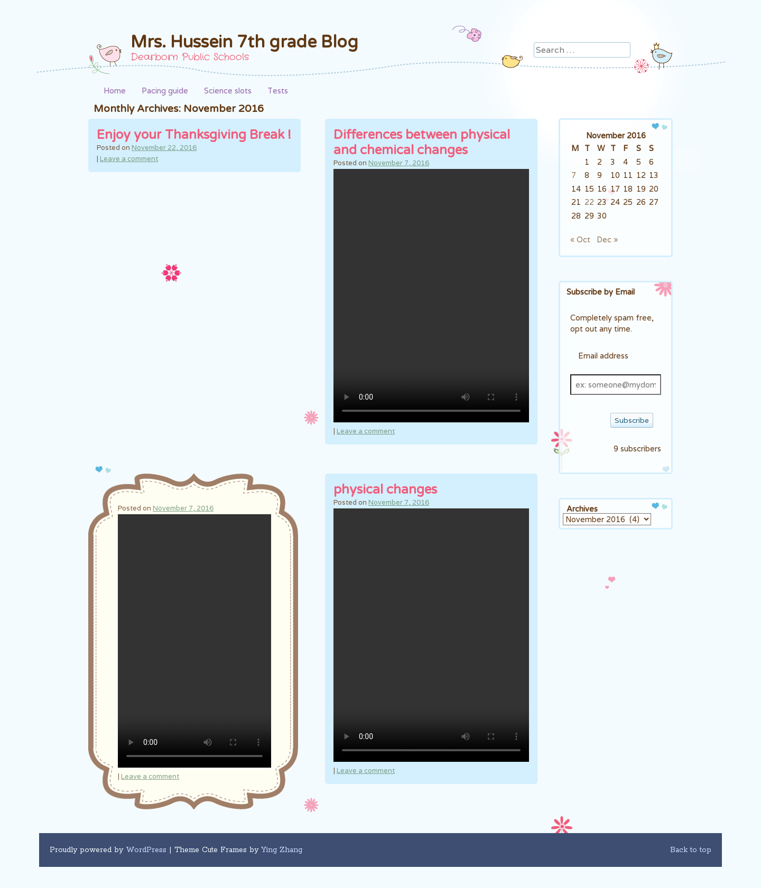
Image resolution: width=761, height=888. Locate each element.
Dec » (607, 239)
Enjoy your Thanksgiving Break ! (194, 135)
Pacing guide (165, 91)
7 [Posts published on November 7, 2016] (573, 175)
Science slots (228, 91)
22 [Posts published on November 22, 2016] (589, 202)
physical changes (385, 489)
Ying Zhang (281, 850)
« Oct (580, 239)
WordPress (146, 850)
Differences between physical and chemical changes (421, 142)
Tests (277, 91)
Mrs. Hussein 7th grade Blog (244, 42)
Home (115, 91)
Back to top (690, 850)
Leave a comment (129, 158)
